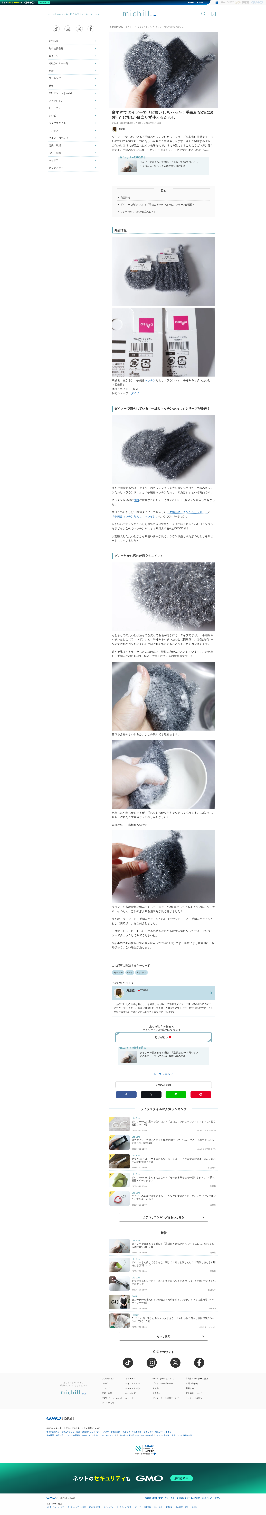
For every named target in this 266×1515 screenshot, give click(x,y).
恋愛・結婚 (55, 145)
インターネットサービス (55, 1507)
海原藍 (118, 129)
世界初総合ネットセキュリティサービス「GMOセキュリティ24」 (73, 1431)
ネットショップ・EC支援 (77, 1507)
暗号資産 (169, 1507)
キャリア (54, 160)
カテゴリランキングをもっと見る (163, 1217)
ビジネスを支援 (94, 1507)
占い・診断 (55, 153)
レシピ (52, 115)
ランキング (55, 78)
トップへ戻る (164, 1074)
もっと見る (163, 1336)
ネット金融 (158, 1507)
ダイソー (136, 393)
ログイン (54, 56)
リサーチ (138, 1507)
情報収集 (147, 1507)
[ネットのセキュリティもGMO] (26, 2)
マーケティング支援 (124, 1507)
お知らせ (54, 41)
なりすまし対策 (162, 1435)
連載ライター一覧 (58, 63)
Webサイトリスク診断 (132, 1431)
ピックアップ (56, 167)
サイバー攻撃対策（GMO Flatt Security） (136, 1435)
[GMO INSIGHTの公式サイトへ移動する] (61, 1418)
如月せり (212, 1168)
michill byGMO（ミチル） (122, 27)
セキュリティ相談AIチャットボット (158, 1431)
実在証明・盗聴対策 (54, 1435)
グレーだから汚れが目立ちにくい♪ (139, 211)
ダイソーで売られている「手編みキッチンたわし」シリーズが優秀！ (157, 204)
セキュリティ (108, 1507)
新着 (51, 70)
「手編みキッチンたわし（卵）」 (187, 512)
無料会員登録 (56, 48)
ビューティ (55, 108)
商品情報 (125, 197)
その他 (194, 1507)
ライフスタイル (57, 123)
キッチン (150, 380)
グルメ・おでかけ (58, 138)
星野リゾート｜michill (60, 93)
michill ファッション (207, 1327)
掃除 (136, 500)
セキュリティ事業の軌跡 (182, 1435)
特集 (51, 85)
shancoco (212, 1308)
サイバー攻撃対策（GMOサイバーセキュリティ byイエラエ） (91, 1435)
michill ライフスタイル (206, 1130)
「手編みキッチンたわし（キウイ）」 (135, 516)
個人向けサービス (181, 1507)
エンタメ (54, 130)
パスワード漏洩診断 (111, 1431)
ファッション (56, 100)
